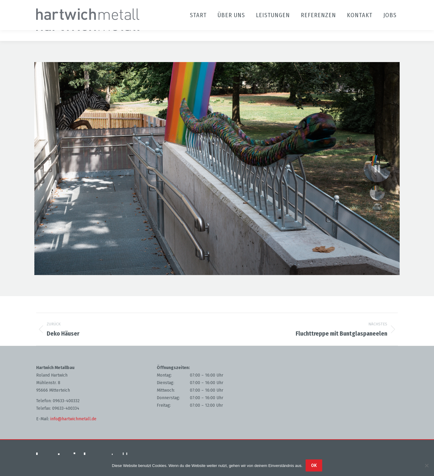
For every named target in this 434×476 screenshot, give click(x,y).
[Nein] (426, 465)
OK (314, 465)
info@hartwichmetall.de (73, 418)
